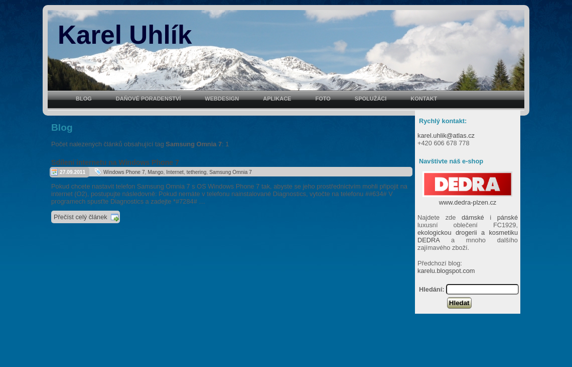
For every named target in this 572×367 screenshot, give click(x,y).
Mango (155, 172)
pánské (507, 217)
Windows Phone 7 (124, 172)
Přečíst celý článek (80, 217)
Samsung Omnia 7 (230, 172)
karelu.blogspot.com (446, 270)
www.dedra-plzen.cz (467, 198)
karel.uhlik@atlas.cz (446, 135)
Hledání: (431, 289)
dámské (473, 217)
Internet (175, 172)
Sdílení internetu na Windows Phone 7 (115, 162)
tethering (197, 172)
